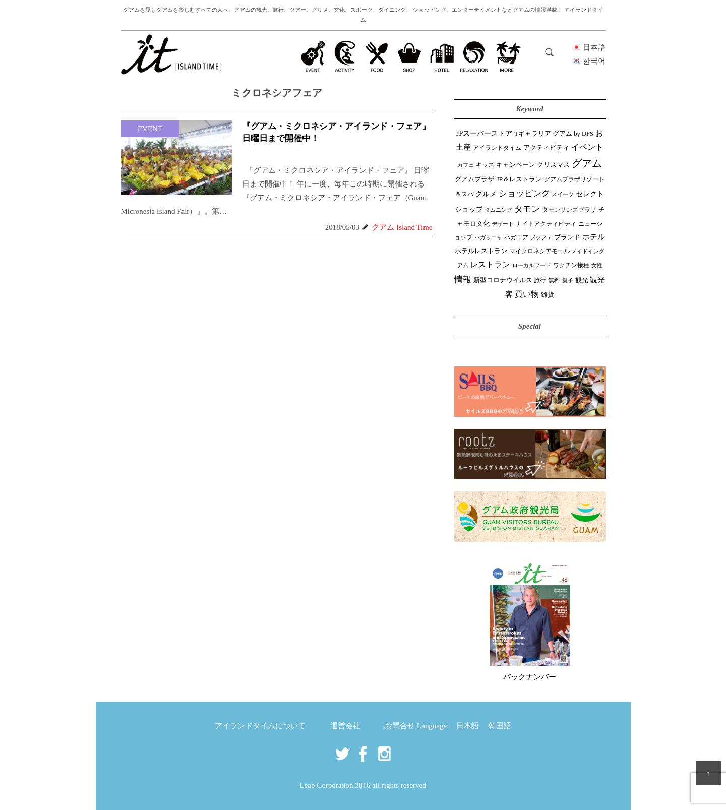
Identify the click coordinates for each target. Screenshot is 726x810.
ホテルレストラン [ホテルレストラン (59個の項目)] (481, 251)
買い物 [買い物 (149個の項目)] (527, 294)
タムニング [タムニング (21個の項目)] (498, 210)
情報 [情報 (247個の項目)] (462, 279)
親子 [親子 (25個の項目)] (567, 280)
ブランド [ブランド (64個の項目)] (567, 237)
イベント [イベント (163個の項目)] (587, 147)
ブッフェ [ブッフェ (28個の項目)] (541, 237)
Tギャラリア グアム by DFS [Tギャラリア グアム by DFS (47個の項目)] (553, 133)
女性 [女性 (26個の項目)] (596, 265)
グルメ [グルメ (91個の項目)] (486, 194)
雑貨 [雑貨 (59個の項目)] (547, 294)
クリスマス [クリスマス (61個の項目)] (553, 164)
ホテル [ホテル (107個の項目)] (593, 237)
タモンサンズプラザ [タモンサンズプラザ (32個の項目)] (569, 210)
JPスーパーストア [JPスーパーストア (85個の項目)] (484, 133)
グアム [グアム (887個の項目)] (587, 163)
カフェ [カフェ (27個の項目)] (465, 165)
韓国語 (500, 726)
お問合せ (400, 726)
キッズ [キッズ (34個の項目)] (485, 164)
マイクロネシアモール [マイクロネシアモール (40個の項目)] (539, 251)
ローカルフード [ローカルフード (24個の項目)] (531, 265)
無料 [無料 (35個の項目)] (554, 280)
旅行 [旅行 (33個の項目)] (540, 280)
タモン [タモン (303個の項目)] (527, 209)
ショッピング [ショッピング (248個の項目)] (524, 193)
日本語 (467, 726)
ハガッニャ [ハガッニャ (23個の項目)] (488, 237)
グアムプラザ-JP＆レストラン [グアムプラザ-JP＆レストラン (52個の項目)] (498, 179)
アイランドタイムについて (260, 726)
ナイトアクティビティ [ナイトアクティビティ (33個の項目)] (546, 224)
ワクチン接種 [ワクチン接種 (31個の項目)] (571, 265)
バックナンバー (529, 677)
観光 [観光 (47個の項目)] (581, 280)
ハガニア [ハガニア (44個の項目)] (516, 237)
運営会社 (345, 726)
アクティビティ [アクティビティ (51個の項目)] (546, 147)
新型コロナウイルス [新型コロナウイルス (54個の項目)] (502, 280)
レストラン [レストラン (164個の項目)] (490, 264)
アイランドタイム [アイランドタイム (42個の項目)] (497, 147)
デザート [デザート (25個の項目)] (503, 224)
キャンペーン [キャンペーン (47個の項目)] (515, 164)
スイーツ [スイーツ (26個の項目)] (563, 194)
